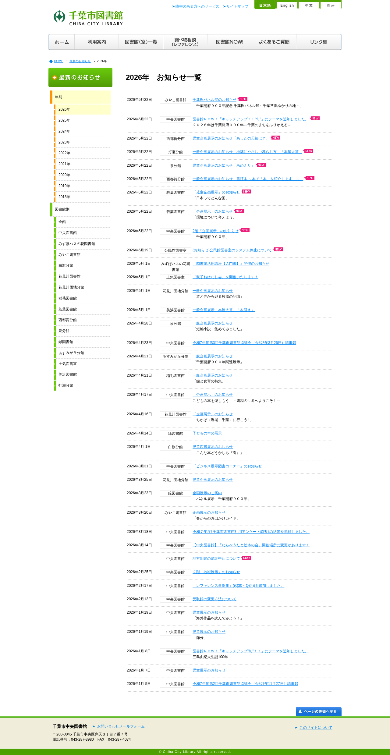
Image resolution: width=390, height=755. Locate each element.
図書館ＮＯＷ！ (229, 42)
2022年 (64, 153)
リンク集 (319, 42)
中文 (309, 4)
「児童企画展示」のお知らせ (216, 192)
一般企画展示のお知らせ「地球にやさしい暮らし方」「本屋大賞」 (247, 152)
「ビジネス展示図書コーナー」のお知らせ (227, 466)
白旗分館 (65, 265)
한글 (331, 4)
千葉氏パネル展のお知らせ (214, 99)
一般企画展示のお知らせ (213, 291)
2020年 (64, 175)
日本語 (265, 4)
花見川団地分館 (71, 287)
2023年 (64, 142)
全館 (62, 222)
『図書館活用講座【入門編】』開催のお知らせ (231, 263)
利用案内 (97, 42)
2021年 (64, 164)
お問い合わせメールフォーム (121, 726)
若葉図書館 (67, 309)
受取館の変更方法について (214, 599)
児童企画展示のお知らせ (213, 479)
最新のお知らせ (80, 61)
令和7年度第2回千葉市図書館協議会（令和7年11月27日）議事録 (245, 684)
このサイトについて (316, 727)
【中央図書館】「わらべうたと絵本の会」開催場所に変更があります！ (251, 545)
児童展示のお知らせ (209, 612)
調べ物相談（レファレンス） (185, 42)
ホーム (61, 42)
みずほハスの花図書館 (76, 244)
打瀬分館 (65, 385)
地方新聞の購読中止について (216, 558)
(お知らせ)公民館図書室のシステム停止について (232, 250)
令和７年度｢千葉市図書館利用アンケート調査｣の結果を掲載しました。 (251, 532)
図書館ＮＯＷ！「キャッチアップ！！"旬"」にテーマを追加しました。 (251, 119)
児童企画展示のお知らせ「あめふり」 (224, 165)
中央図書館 (67, 233)
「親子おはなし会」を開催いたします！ (225, 277)
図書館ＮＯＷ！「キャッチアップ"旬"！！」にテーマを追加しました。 (251, 651)
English (287, 4)
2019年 (64, 186)
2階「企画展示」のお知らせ (216, 231)
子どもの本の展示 (207, 433)
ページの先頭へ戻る (319, 711)
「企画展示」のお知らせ (213, 211)
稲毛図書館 (67, 298)
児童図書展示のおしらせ (213, 447)
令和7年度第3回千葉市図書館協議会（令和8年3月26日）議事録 (244, 343)
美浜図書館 (67, 374)
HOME (58, 61)
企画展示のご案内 (207, 493)
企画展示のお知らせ (209, 512)
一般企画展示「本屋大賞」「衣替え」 (224, 310)
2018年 (64, 197)
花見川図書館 (69, 276)
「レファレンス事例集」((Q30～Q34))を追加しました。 (238, 585)
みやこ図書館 (69, 255)
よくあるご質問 (274, 42)
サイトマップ (237, 6)
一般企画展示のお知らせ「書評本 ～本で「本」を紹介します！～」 (248, 179)
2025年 (64, 120)
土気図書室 (67, 364)
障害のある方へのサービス (197, 6)
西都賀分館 (67, 320)
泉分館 (63, 331)
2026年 (64, 109)
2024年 (64, 131)
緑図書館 (65, 342)
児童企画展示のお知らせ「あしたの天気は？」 (231, 138)
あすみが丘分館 (71, 353)
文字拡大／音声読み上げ (235, 22)
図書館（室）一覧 (141, 42)
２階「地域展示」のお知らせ (216, 572)
